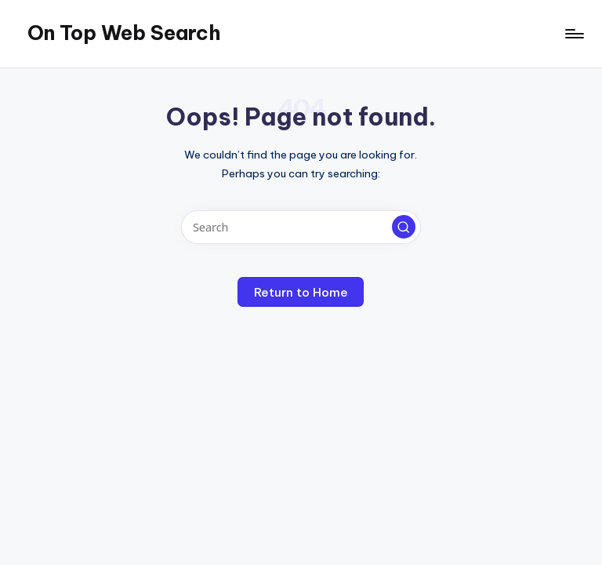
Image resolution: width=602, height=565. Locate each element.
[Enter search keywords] (300, 227)
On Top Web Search (123, 33)
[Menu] (573, 33)
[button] (403, 227)
